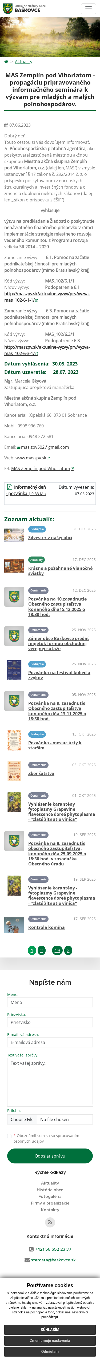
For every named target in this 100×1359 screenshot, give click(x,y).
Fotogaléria (50, 1196)
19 (57, 950)
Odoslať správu (50, 1156)
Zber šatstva (41, 773)
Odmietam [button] (50, 1351)
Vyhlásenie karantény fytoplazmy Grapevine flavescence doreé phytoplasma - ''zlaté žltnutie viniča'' (61, 811)
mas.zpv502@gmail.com (45, 447)
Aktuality (23, 62)
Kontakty (50, 1210)
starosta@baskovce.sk (53, 1260)
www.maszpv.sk (30, 458)
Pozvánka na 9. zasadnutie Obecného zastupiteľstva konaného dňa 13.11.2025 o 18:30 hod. (57, 711)
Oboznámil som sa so (46, 1138)
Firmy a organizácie (50, 1203)
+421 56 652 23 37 (53, 1249)
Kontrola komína (46, 927)
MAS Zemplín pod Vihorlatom (40, 468)
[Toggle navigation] (88, 8)
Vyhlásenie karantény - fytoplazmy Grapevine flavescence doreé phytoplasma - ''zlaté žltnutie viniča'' (61, 895)
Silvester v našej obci (50, 538)
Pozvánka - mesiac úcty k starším (55, 745)
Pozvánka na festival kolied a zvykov (59, 675)
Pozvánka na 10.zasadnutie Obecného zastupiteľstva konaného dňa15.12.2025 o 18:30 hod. (57, 606)
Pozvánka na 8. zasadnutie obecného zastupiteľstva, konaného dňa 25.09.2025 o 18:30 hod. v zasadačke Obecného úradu (57, 853)
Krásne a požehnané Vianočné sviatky (60, 570)
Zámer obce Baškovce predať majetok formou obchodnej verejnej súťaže (58, 643)
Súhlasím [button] (50, 1330)
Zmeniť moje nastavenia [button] (50, 1340)
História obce (50, 1190)
